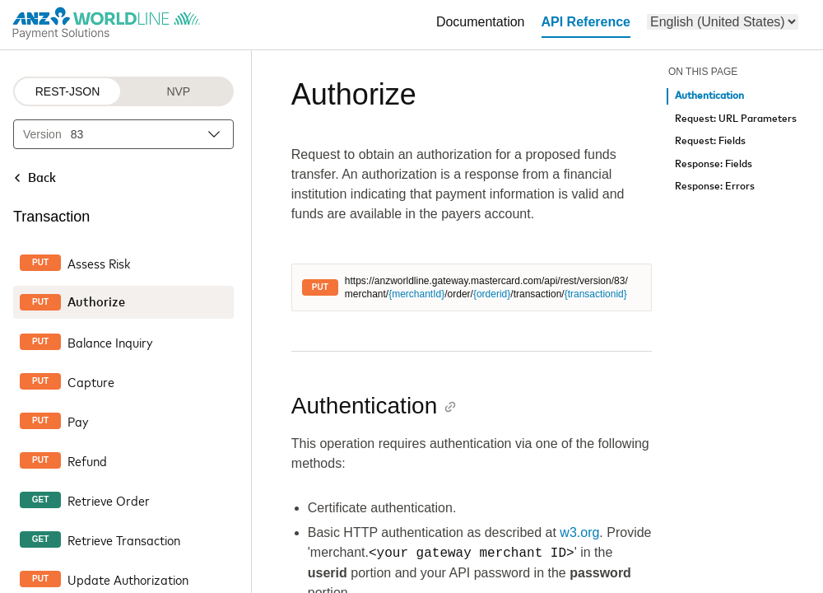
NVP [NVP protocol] (178, 91)
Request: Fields (710, 141)
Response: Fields (713, 164)
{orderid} (491, 294)
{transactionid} (596, 294)
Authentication (709, 96)
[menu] (722, 22)
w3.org (579, 532)
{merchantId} (416, 294)
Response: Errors (715, 186)
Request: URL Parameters (736, 119)
